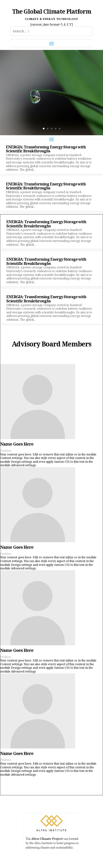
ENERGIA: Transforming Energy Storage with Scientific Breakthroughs (46, 149)
